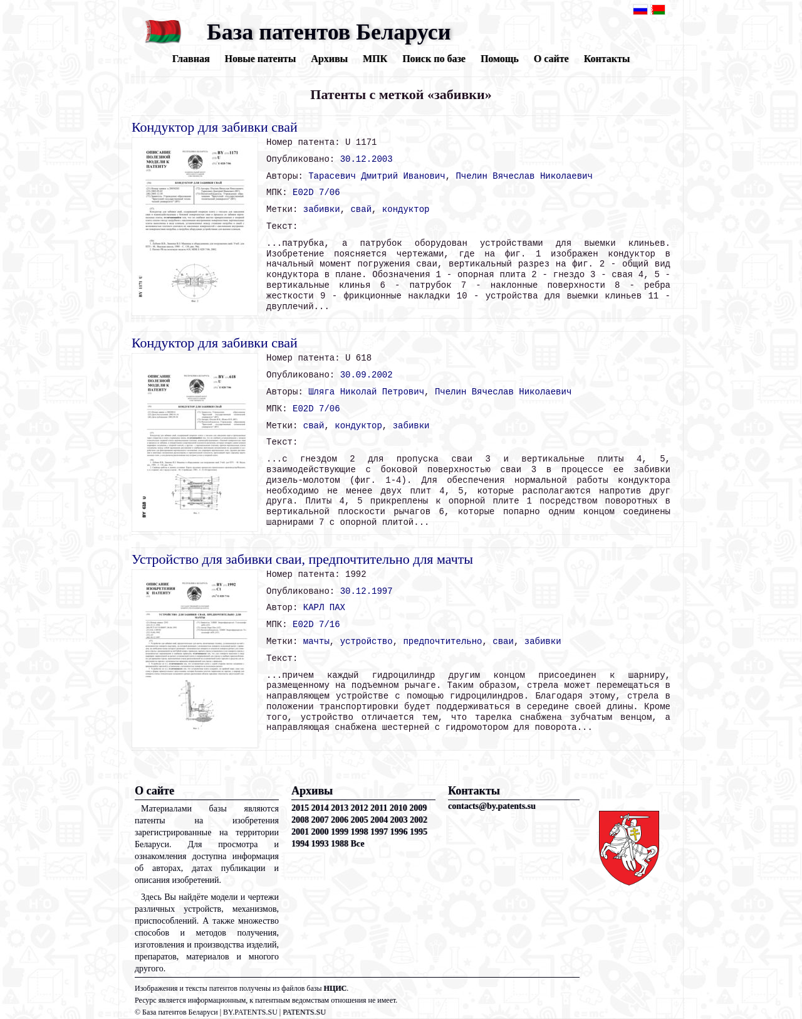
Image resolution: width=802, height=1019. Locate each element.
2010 (398, 808)
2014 (320, 808)
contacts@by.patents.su (492, 806)
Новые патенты (260, 58)
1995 (418, 832)
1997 (379, 832)
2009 (418, 808)
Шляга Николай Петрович (366, 392)
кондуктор (406, 209)
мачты (316, 641)
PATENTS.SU (304, 1012)
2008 (300, 820)
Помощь (500, 58)
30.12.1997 (366, 591)
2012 (359, 808)
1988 (339, 843)
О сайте (551, 58)
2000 (320, 832)
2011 (378, 808)
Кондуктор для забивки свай (215, 127)
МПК (375, 58)
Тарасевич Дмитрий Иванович (376, 176)
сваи (503, 641)
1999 (339, 832)
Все (358, 843)
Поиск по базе (434, 58)
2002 (418, 820)
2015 (300, 808)
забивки (321, 209)
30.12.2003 (366, 159)
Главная (191, 58)
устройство (366, 641)
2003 (399, 820)
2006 (339, 820)
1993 (320, 843)
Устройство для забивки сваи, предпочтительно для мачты (302, 559)
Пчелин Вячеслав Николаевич (524, 176)
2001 (300, 832)
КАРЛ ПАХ (324, 608)
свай (361, 209)
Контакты (607, 58)
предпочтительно (442, 641)
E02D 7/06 (316, 192)
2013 (339, 808)
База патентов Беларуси (328, 32)
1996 (399, 832)
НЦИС (335, 988)
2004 (379, 820)
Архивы (329, 58)
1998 (359, 832)
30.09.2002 (366, 375)
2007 (320, 820)
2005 (359, 820)
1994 (300, 843)
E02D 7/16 (316, 625)
